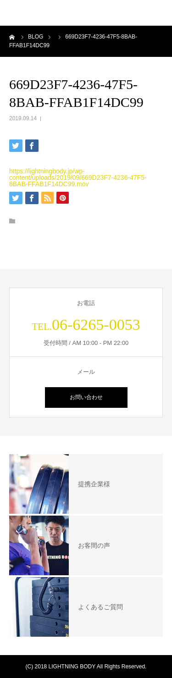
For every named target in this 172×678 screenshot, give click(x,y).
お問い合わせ (86, 397)
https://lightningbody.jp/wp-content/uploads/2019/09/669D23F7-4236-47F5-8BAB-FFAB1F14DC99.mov (78, 177)
